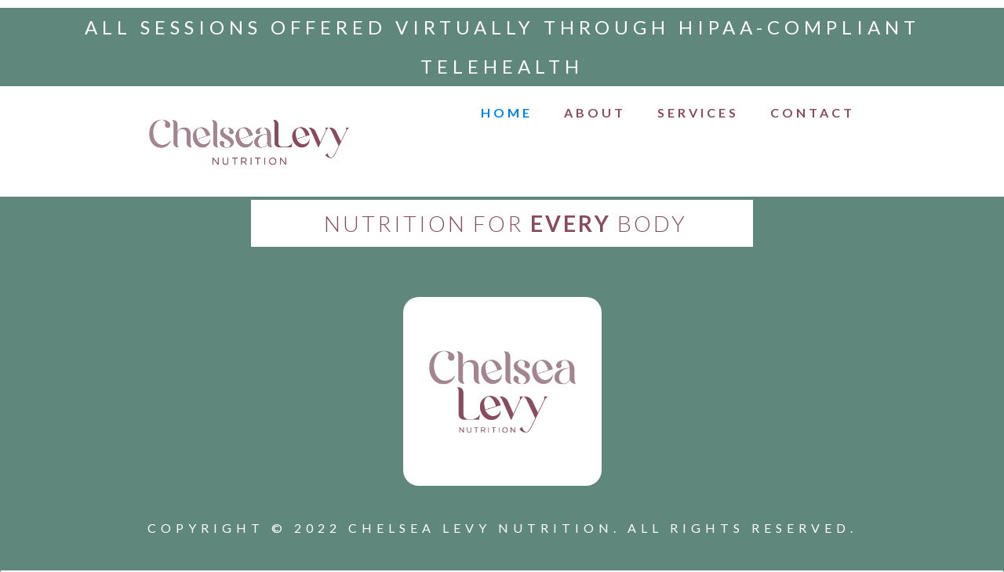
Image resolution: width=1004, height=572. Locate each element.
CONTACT (812, 112)
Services (698, 112)
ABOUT (595, 112)
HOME (507, 112)
